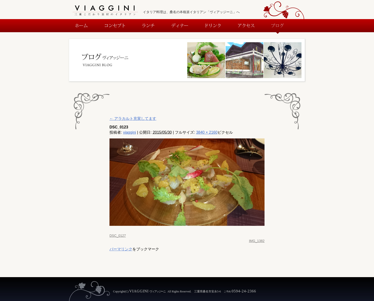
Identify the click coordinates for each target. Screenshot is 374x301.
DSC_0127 (117, 236)
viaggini (129, 132)
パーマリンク (120, 249)
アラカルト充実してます (132, 118)
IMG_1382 (257, 241)
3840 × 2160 (206, 132)
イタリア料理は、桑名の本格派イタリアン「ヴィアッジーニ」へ (191, 12)
